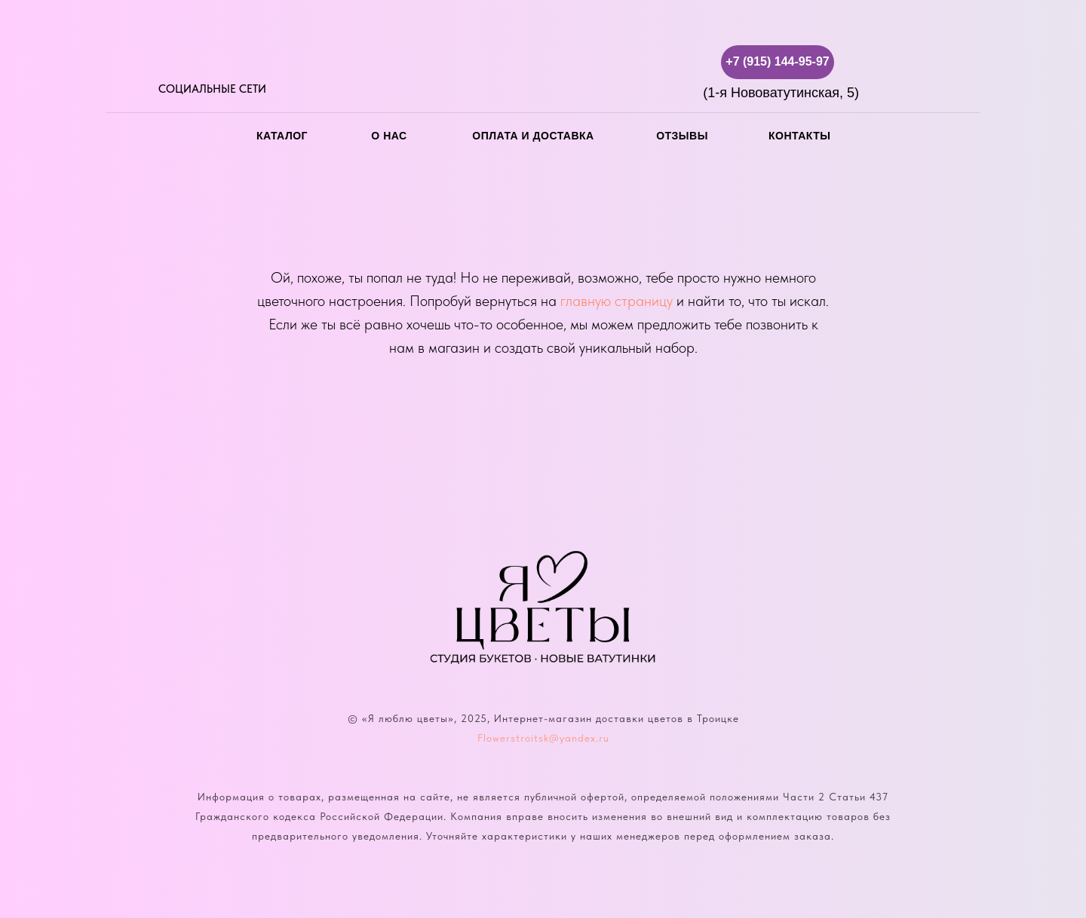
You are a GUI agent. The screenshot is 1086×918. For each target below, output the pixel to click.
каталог (282, 136)
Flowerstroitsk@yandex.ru (543, 738)
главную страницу (616, 301)
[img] (168, 62)
